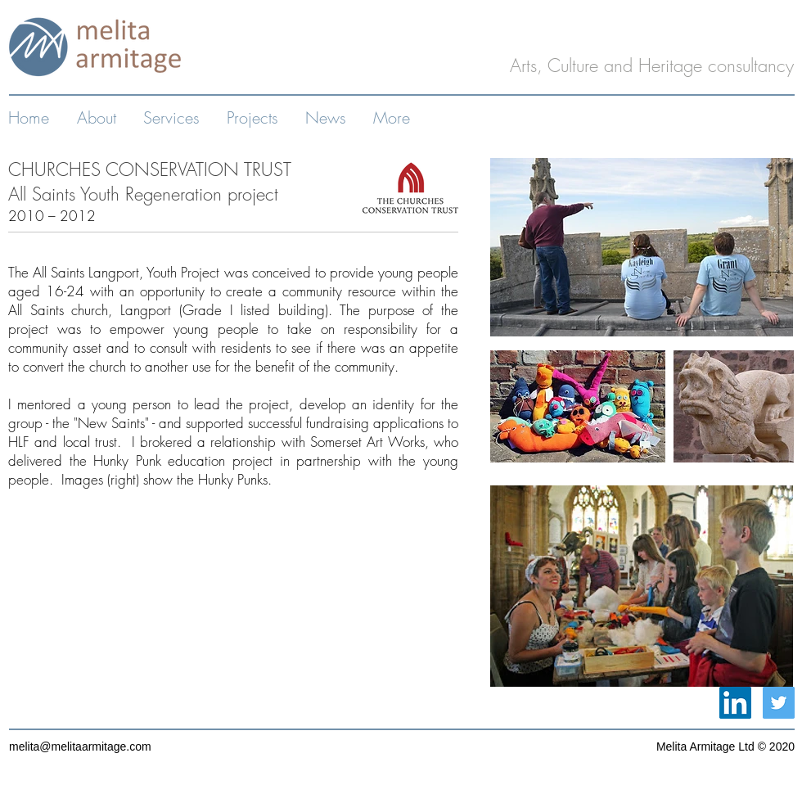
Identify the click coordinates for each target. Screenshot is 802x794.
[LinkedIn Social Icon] (735, 703)
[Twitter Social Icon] (779, 703)
